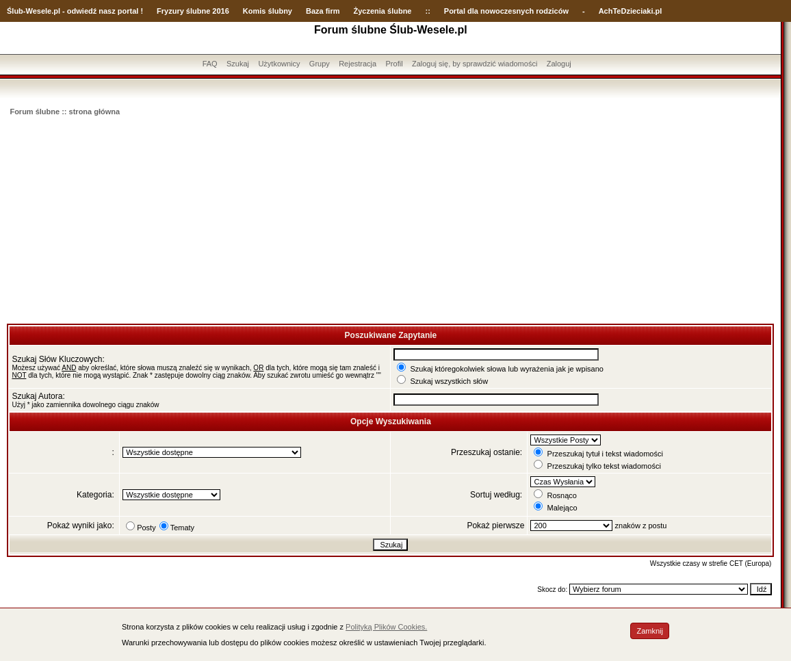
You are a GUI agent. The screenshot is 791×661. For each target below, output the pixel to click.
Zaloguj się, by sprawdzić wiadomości (474, 64)
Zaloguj (559, 64)
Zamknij (649, 631)
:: (427, 11)
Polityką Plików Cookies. (386, 627)
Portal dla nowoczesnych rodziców (506, 11)
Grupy (319, 64)
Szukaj (237, 64)
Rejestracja (357, 64)
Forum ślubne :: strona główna (65, 111)
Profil (394, 64)
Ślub (15, 11)
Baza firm (323, 11)
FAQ (210, 64)
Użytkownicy (279, 64)
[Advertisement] (390, 221)
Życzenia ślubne (383, 11)
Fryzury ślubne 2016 (193, 11)
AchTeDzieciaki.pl (630, 11)
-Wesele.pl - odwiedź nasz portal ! (83, 11)
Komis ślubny (267, 11)
